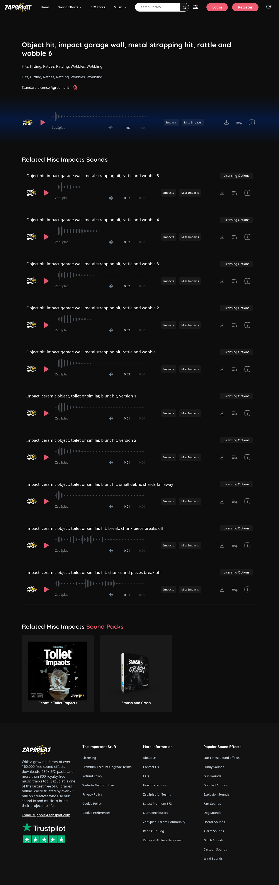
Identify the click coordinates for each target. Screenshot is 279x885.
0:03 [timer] (127, 198)
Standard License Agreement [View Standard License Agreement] (45, 87)
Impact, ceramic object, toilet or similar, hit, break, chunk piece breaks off (94, 528)
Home (45, 7)
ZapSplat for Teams (157, 794)
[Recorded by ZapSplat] (28, 122)
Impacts (171, 122)
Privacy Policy (92, 794)
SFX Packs (98, 7)
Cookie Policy (92, 803)
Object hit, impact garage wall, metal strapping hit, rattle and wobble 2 (92, 307)
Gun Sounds (212, 776)
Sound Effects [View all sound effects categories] (68, 7)
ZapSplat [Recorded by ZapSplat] (58, 127)
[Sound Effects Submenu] (82, 7)
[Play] (43, 122)
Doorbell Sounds (216, 785)
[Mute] (110, 127)
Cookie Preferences (96, 813)
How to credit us (155, 785)
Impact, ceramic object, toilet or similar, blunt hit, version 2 (81, 440)
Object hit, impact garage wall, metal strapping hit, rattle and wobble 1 (92, 351)
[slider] (99, 116)
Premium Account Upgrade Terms (107, 767)
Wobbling (94, 66)
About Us (149, 758)
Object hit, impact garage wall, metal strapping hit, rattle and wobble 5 (92, 175)
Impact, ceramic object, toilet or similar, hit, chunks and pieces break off (93, 572)
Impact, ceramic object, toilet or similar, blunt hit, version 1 (81, 396)
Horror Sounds (214, 822)
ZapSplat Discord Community (164, 822)
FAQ (146, 776)
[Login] (217, 7)
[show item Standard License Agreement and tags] (252, 122)
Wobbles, (78, 66)
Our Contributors (155, 813)
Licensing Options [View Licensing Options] (236, 175)
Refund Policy (92, 776)
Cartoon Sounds (215, 849)
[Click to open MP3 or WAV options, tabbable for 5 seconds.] (226, 122)
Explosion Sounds (216, 794)
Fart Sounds (212, 803)
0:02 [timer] (127, 128)
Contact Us (151, 767)
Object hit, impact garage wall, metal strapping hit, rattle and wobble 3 (92, 263)
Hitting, (36, 66)
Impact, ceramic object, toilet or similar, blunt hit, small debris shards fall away (99, 484)
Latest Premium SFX (157, 803)
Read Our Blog (153, 831)
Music (118, 7)
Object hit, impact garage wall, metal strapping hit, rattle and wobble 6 (126, 49)
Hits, (25, 66)
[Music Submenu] (126, 7)
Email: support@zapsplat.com (46, 815)
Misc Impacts (193, 122)
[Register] (245, 7)
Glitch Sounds (214, 840)
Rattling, (63, 66)
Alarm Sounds (214, 831)
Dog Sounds (212, 813)
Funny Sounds (214, 767)
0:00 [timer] (143, 128)
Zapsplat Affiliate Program (162, 840)
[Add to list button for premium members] (239, 122)
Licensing (89, 758)
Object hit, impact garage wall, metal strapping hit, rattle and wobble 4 (92, 219)
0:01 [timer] (127, 418)
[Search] (184, 7)
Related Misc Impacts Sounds (65, 159)
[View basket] (269, 7)
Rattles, (49, 66)
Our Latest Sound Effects (222, 758)
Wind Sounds (213, 858)
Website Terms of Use (98, 785)
